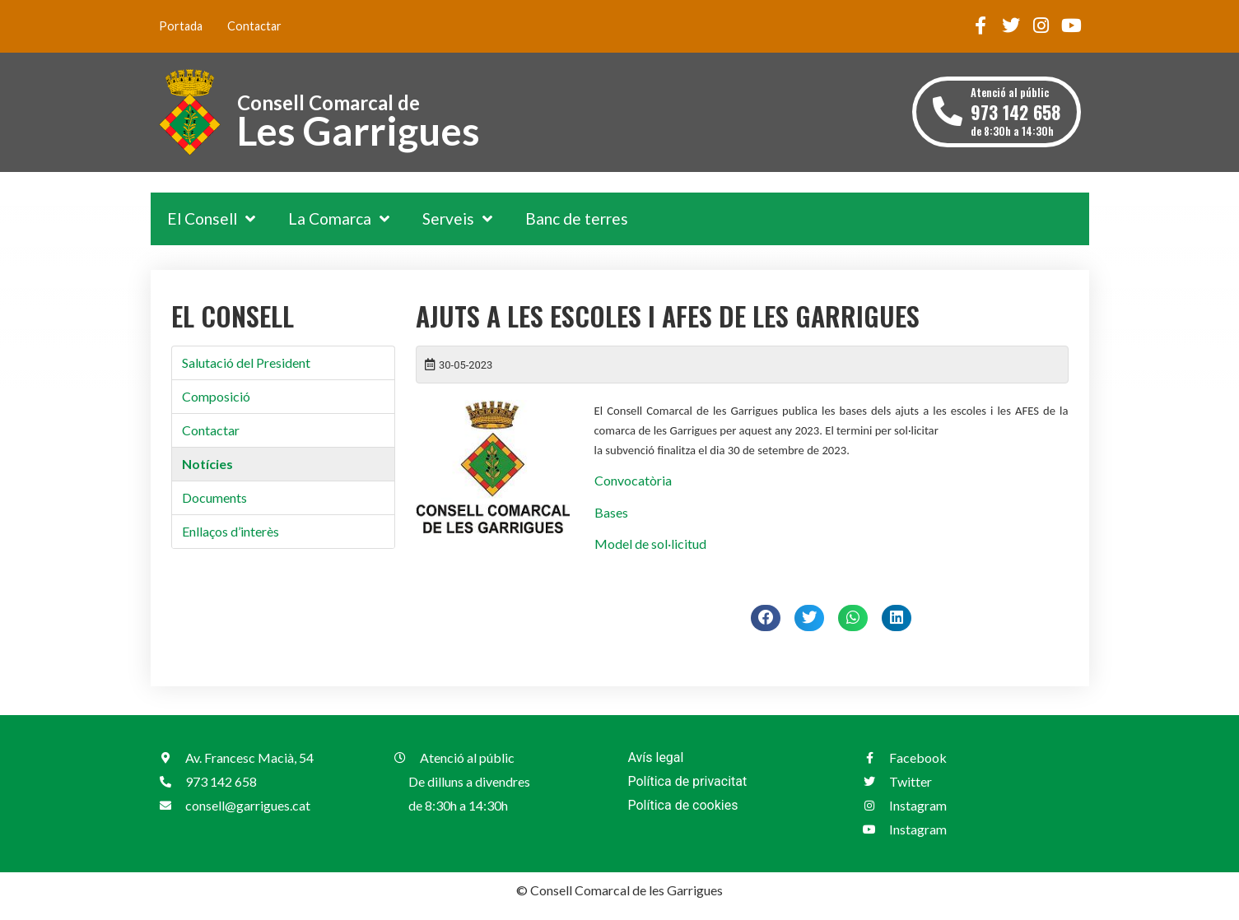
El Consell (211, 218)
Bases (611, 512)
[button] (765, 618)
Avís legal (656, 757)
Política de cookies (683, 805)
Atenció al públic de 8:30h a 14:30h (1015, 111)
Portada (181, 26)
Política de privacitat (688, 781)
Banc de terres (576, 218)
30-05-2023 (465, 365)
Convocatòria (633, 480)
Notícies (207, 464)
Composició (216, 396)
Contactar (254, 26)
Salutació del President (246, 362)
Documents (214, 497)
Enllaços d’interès (230, 531)
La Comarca (338, 218)
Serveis (457, 218)
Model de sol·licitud (650, 543)
